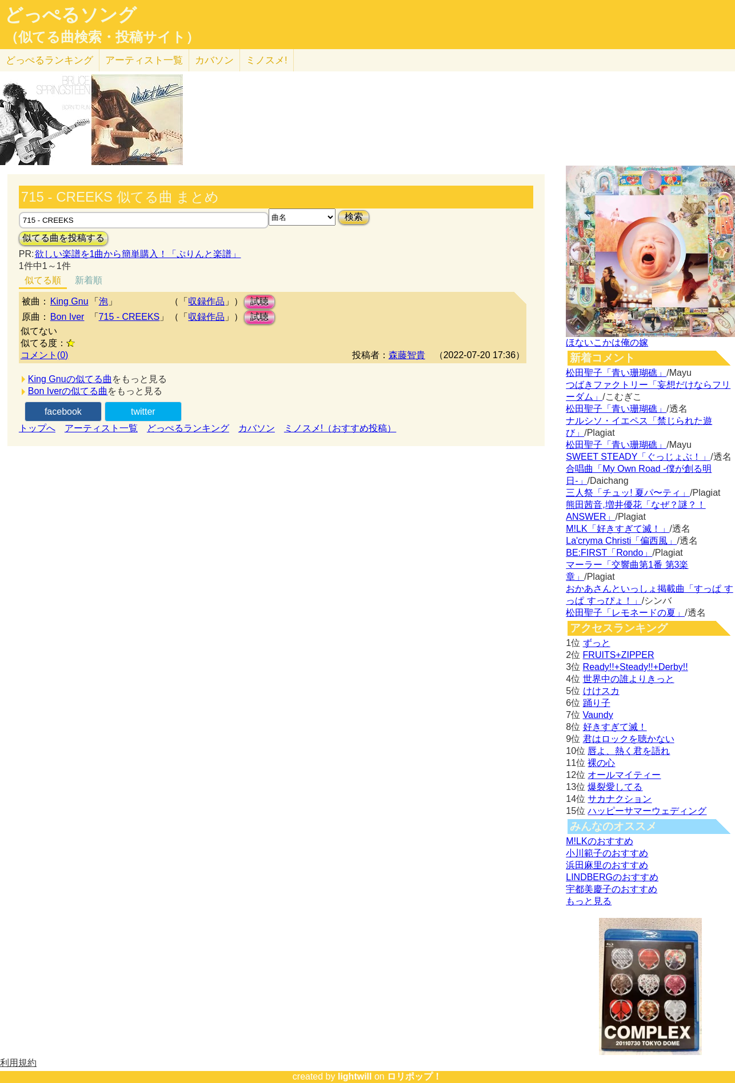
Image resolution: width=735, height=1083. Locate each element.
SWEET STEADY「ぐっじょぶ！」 (638, 457)
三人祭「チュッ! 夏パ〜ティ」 (628, 493)
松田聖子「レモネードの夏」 (625, 612)
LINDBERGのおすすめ (612, 877)
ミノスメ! (266, 60)
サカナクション (620, 799)
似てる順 (43, 280)
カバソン (214, 60)
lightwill (355, 1076)
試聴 (259, 301)
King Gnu (69, 301)
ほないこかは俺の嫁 (607, 342)
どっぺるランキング (188, 428)
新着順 (88, 280)
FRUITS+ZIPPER (618, 655)
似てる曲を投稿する (63, 238)
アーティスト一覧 (101, 428)
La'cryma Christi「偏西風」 (621, 540)
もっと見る (589, 901)
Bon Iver (67, 317)
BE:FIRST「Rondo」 (609, 552)
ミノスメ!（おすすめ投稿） (340, 428)
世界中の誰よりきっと (628, 679)
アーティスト (144, 60)
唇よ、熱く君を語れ (629, 751)
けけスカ (601, 691)
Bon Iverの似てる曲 (68, 391)
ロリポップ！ (414, 1076)
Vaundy (598, 715)
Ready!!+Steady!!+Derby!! (635, 667)
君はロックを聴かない (628, 739)
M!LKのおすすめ (599, 841)
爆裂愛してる (615, 787)
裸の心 (601, 763)
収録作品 (206, 301)
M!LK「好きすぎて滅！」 (617, 529)
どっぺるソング (71, 15)
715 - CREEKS (129, 317)
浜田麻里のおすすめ (607, 865)
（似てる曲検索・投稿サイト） (102, 37)
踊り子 (596, 703)
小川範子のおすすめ (607, 853)
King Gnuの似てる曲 (70, 379)
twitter (143, 411)
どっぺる (49, 60)
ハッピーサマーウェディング (647, 811)
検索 (354, 217)
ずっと (596, 643)
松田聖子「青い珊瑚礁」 (616, 373)
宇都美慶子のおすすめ (611, 889)
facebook (63, 411)
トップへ (37, 428)
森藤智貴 (407, 355)
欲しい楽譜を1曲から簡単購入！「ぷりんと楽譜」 (137, 254)
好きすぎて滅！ (615, 727)
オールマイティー (624, 775)
